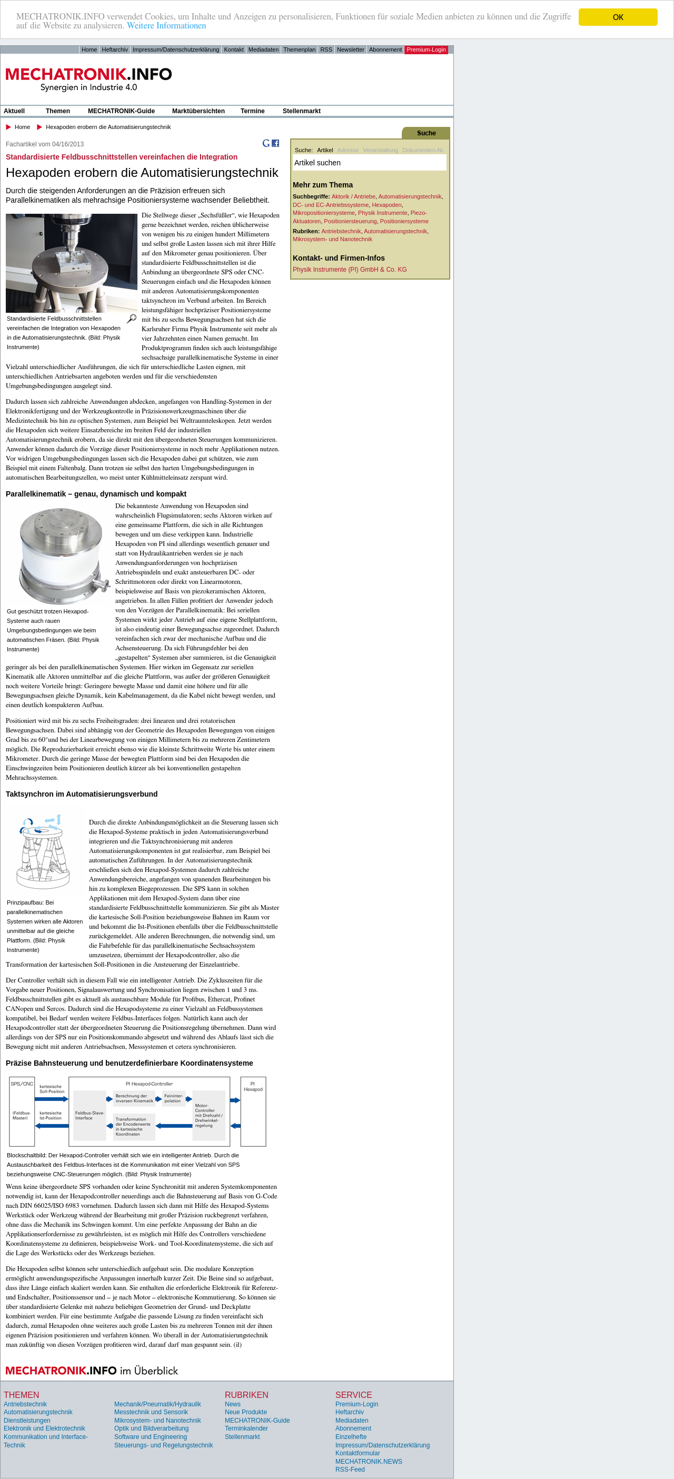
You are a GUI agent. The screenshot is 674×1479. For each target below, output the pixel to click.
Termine (253, 111)
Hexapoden (386, 205)
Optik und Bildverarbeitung (151, 1428)
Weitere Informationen (167, 26)
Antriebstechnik (341, 231)
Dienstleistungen (27, 1420)
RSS (326, 49)
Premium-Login (426, 49)
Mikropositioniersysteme (324, 213)
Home (89, 49)
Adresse (348, 150)
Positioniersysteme (404, 221)
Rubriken (247, 1395)
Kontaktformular (357, 1453)
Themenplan (299, 49)
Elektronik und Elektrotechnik (44, 1428)
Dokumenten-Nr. (423, 150)
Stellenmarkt (302, 111)
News (233, 1404)
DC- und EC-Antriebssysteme (331, 205)
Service (353, 1395)
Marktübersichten (198, 111)
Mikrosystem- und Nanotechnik (332, 239)
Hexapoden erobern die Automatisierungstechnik (108, 127)
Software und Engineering (150, 1437)
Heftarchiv (115, 49)
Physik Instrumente (383, 213)
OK (618, 17)
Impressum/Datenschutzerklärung (176, 49)
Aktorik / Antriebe (353, 196)
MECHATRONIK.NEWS (368, 1461)
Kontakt (233, 49)
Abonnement (385, 49)
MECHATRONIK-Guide (121, 111)
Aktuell (14, 111)
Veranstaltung (380, 150)
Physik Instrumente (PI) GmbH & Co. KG (350, 269)
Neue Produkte (246, 1412)
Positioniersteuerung (350, 221)
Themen (58, 111)
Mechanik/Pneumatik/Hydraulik (157, 1404)
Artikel (325, 150)
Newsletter (350, 49)
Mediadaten (264, 49)
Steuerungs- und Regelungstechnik (163, 1445)
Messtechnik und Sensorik (151, 1412)
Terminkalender (246, 1428)
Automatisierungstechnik (410, 196)
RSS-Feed (350, 1469)
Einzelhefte (350, 1437)
